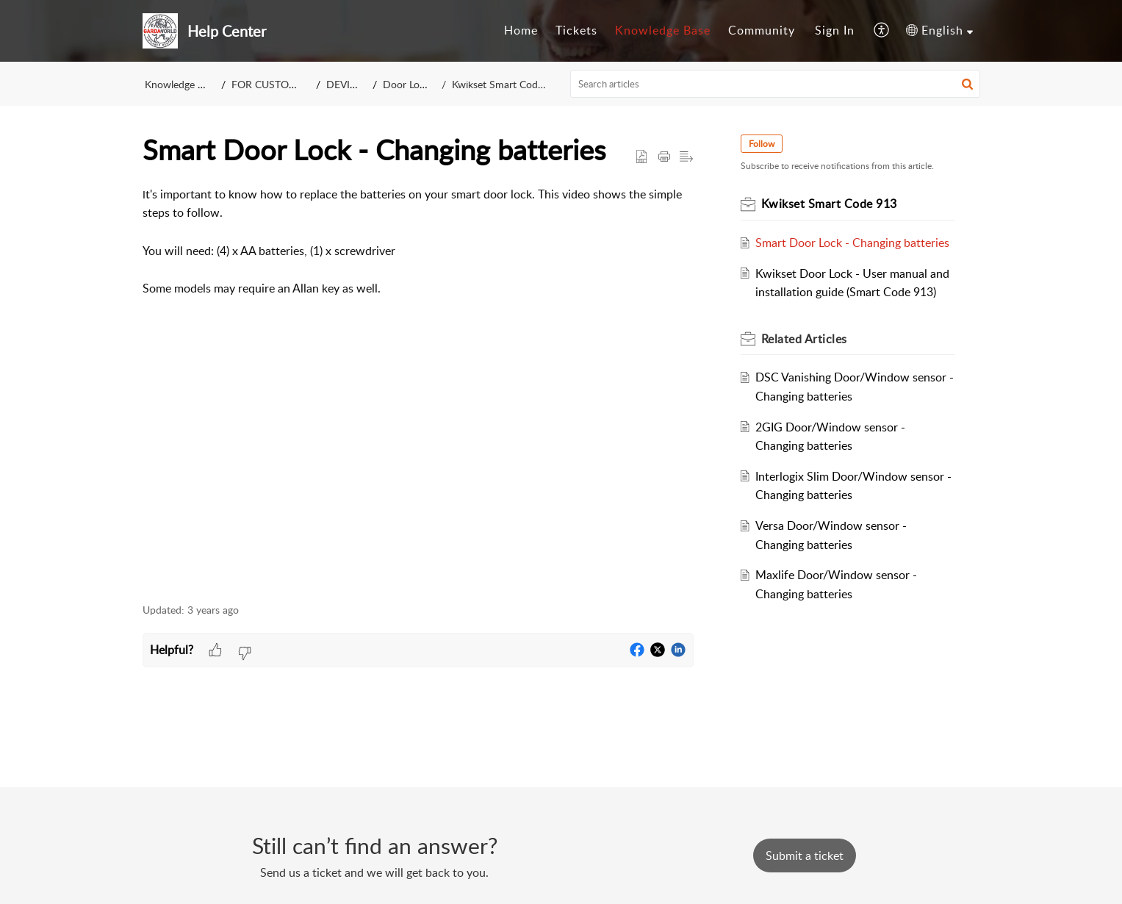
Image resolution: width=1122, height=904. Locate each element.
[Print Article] (664, 157)
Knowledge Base (182, 84)
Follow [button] (761, 143)
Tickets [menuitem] (576, 30)
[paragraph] (418, 386)
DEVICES (349, 84)
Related (804, 339)
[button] (967, 84)
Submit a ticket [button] (805, 855)
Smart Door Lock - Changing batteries (852, 242)
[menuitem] (521, 31)
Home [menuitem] (521, 30)
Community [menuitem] (761, 30)
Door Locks (410, 84)
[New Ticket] (804, 855)
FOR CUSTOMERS (274, 84)
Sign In (835, 30)
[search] (775, 84)
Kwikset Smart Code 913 (506, 84)
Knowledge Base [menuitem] (663, 30)
